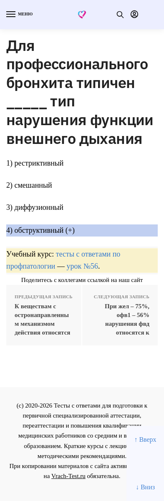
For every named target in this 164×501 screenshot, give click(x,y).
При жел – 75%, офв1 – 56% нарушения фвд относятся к (127, 319)
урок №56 (82, 266)
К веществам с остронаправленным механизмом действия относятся (42, 319)
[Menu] (18, 14)
